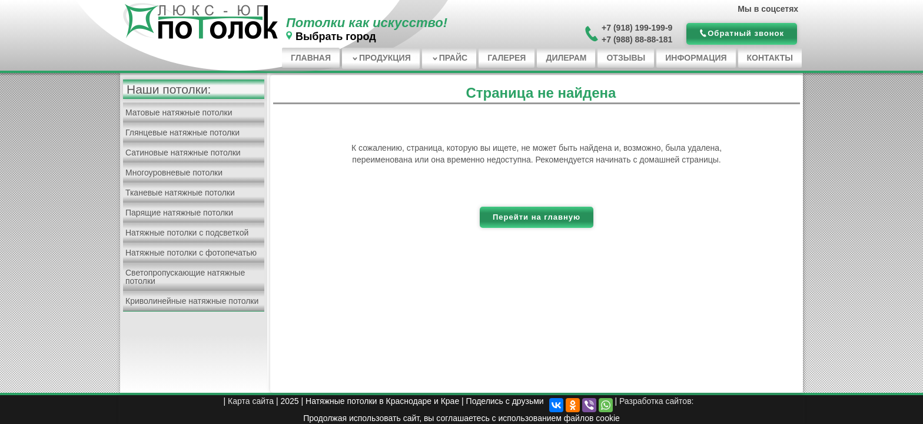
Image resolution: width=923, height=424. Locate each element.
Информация (695, 57)
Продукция (385, 57)
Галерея (506, 57)
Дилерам (566, 57)
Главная (311, 57)
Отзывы (625, 57)
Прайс (453, 57)
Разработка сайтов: (656, 401)
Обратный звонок (746, 33)
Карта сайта (251, 401)
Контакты (770, 57)
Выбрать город (336, 36)
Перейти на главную (536, 217)
